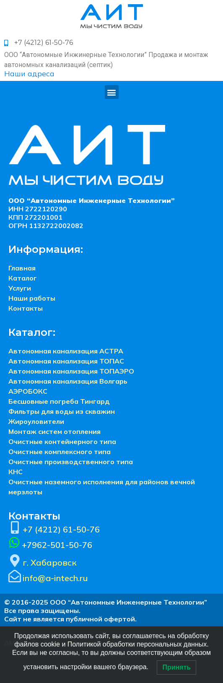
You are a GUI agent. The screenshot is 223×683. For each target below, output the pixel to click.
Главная (22, 268)
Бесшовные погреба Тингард (59, 401)
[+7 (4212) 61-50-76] (14, 527)
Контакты (25, 308)
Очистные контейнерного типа (62, 441)
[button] (112, 92)
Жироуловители (36, 421)
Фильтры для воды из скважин (61, 411)
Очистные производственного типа (70, 461)
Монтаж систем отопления (54, 431)
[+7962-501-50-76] (14, 542)
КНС (15, 471)
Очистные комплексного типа (59, 451)
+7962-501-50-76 (57, 545)
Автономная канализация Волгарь (67, 381)
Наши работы (31, 298)
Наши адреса (29, 73)
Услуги (19, 288)
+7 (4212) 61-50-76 (61, 529)
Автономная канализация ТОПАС (66, 361)
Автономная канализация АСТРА (65, 351)
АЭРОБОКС (27, 391)
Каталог (22, 278)
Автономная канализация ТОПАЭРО (71, 371)
